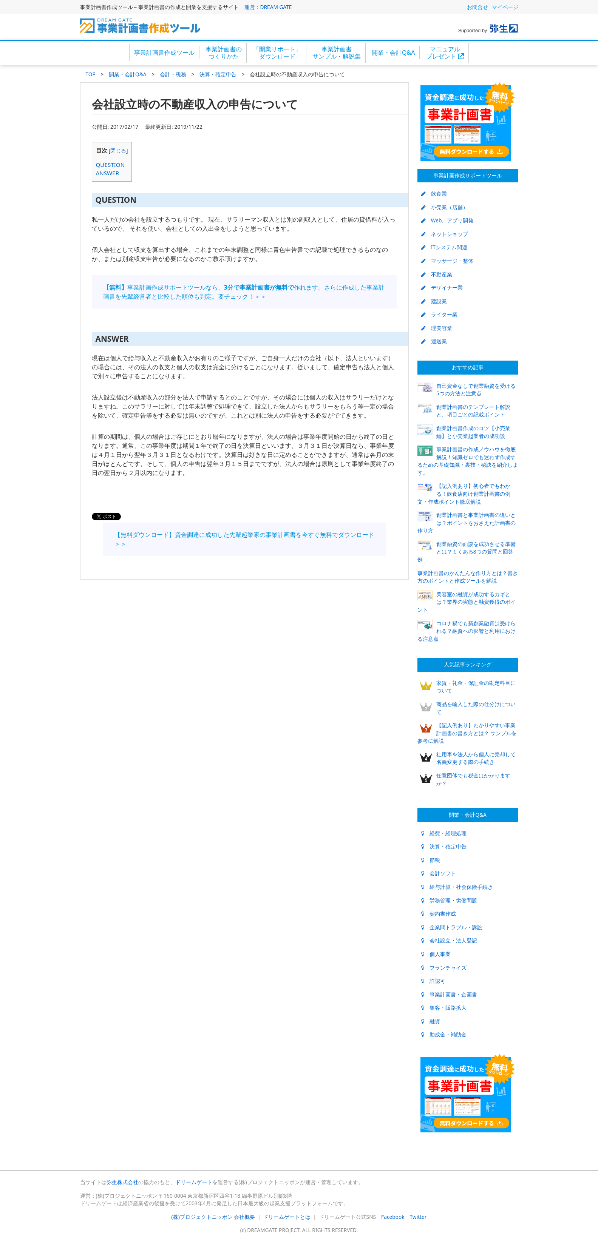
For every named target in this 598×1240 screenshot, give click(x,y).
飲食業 (434, 193)
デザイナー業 (442, 287)
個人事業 (436, 954)
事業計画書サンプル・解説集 (336, 52)
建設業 (434, 301)
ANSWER (107, 173)
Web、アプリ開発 (447, 220)
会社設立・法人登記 (449, 940)
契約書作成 (438, 913)
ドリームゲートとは (287, 1216)
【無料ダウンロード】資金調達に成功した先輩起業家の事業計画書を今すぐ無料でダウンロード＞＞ (244, 539)
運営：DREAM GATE (268, 7)
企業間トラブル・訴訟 (451, 927)
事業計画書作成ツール (164, 52)
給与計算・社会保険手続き (457, 886)
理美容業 (436, 328)
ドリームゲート (193, 1182)
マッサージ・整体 (447, 260)
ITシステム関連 (444, 247)
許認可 (433, 980)
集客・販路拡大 (444, 1007)
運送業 (434, 341)
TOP (91, 74)
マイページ (505, 7)
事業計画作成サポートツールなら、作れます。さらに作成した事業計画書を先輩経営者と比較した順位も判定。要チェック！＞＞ (244, 292)
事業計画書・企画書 (449, 994)
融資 (430, 1021)
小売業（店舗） (444, 207)
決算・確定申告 (217, 74)
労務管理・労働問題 (449, 900)
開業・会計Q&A (393, 52)
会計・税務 (173, 74)
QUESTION (110, 164)
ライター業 (439, 314)
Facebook (392, 1216)
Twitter (418, 1216)
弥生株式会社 (122, 1182)
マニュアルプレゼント (445, 52)
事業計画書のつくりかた (224, 52)
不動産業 (436, 274)
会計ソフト (438, 873)
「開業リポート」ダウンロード (277, 52)
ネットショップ (444, 234)
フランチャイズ (444, 967)
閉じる (118, 150)
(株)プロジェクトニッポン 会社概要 (213, 1216)
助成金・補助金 (444, 1034)
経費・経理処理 (444, 833)
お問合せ (477, 7)
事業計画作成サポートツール (467, 175)
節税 (430, 860)
